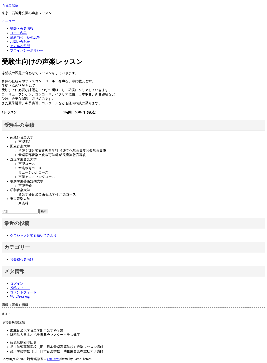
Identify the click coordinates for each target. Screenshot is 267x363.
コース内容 (18, 33)
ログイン (16, 283)
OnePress (53, 359)
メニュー (8, 21)
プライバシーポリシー (26, 50)
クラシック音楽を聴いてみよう (33, 235)
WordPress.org (20, 296)
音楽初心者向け (21, 259)
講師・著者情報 (21, 28)
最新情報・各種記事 (25, 37)
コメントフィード (23, 292)
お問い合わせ (20, 41)
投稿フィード (20, 288)
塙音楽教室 (10, 5)
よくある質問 (20, 46)
